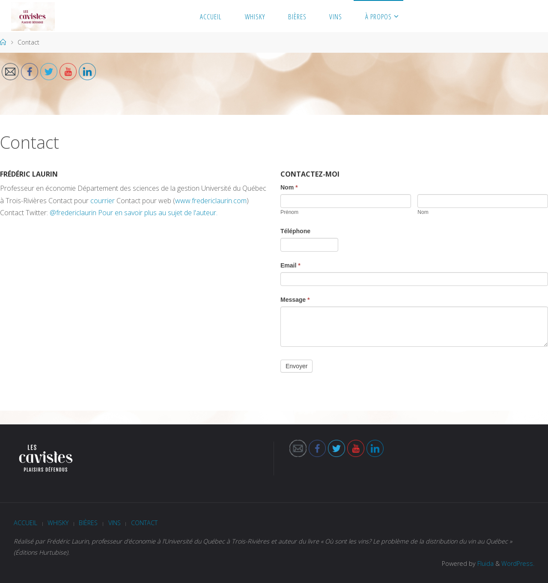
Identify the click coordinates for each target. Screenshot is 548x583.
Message (295, 299)
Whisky (58, 523)
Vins (114, 523)
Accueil (25, 523)
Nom (289, 187)
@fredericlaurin (73, 212)
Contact (144, 523)
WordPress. (517, 563)
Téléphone (295, 231)
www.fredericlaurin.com (211, 200)
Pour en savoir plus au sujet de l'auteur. (157, 212)
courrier (102, 200)
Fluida (485, 563)
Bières (88, 523)
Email (290, 265)
